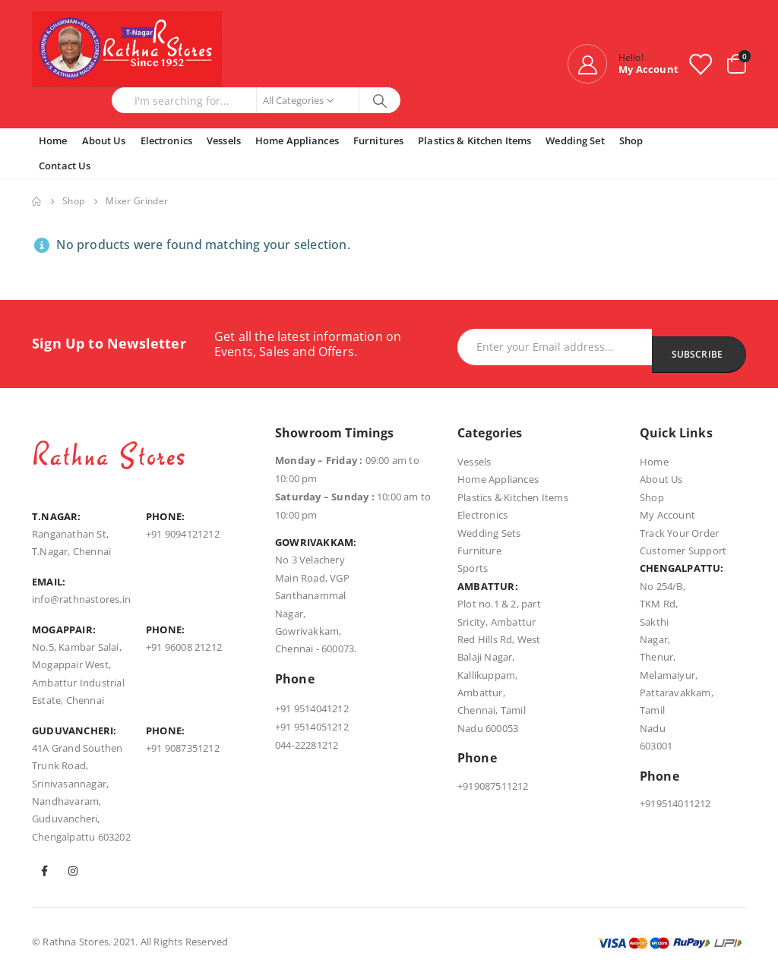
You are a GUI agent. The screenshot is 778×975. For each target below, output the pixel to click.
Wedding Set (575, 140)
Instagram (73, 871)
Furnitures (378, 140)
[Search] (380, 100)
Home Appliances (297, 140)
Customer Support (683, 550)
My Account (667, 515)
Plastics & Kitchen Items (474, 140)
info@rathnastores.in (81, 599)
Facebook (44, 871)
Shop (631, 140)
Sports (472, 568)
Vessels (224, 140)
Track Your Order (679, 533)
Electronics (166, 140)
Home (53, 140)
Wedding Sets (488, 533)
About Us (104, 140)
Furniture (479, 550)
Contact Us (64, 165)
